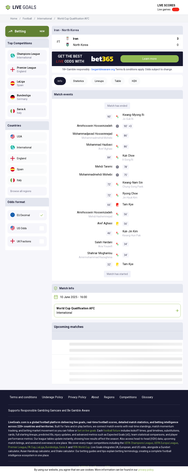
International (44, 18)
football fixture (111, 430)
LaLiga (40, 447)
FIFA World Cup (81, 447)
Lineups (99, 81)
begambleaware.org (103, 69)
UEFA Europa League (166, 443)
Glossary (147, 397)
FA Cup (32, 447)
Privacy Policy (77, 397)
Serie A (63, 447)
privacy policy (145, 469)
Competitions (128, 397)
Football (27, 18)
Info (60, 81)
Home (13, 18)
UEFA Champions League (138, 443)
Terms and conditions (23, 397)
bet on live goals (87, 430)
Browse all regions (20, 191)
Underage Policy (52, 397)
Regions (109, 397)
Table (118, 81)
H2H (134, 81)
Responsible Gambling (35, 410)
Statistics (78, 81)
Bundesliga (51, 447)
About (95, 397)
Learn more (149, 58)
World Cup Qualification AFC (73, 18)
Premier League (17, 447)
